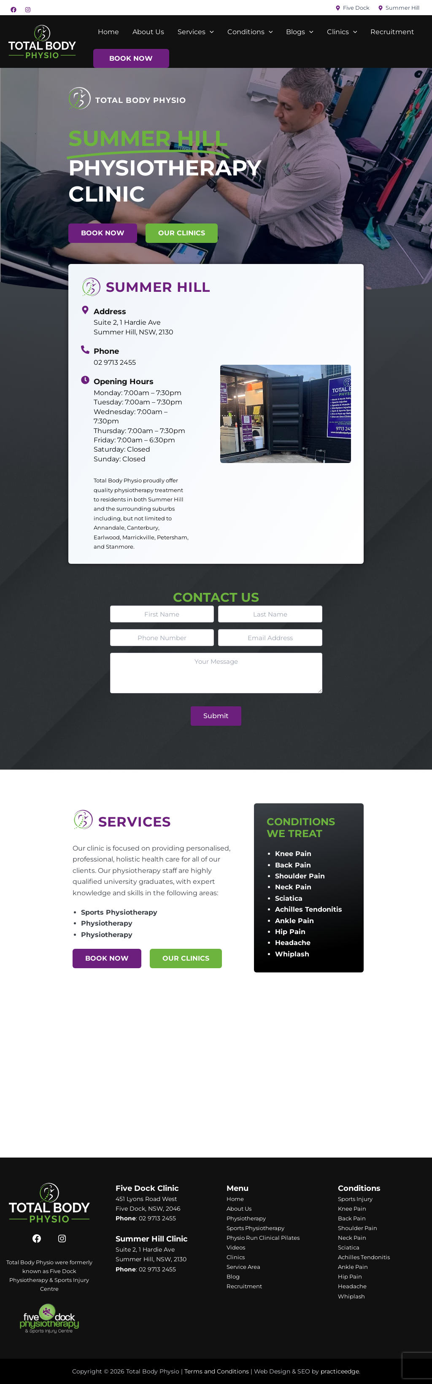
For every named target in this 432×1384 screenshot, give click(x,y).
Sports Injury (357, 1199)
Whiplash (292, 954)
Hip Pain (290, 932)
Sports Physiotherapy (119, 912)
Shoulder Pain (300, 876)
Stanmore (119, 546)
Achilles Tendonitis (308, 909)
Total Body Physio (118, 480)
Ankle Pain (294, 921)
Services (196, 32)
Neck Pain (293, 887)
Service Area (245, 1267)
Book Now (131, 58)
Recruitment (392, 32)
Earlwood (107, 537)
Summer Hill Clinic (152, 1239)
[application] (209, 32)
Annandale (109, 527)
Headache (292, 943)
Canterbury (142, 527)
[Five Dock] (352, 8)
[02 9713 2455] (85, 349)
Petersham (172, 537)
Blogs (299, 32)
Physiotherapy (106, 923)
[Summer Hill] (398, 8)
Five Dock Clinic (147, 1188)
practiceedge (340, 1371)
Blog (234, 1276)
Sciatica (288, 898)
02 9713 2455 (115, 362)
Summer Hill (166, 499)
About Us (148, 32)
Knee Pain (293, 854)
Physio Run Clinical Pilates (266, 1237)
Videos (236, 1247)
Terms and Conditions (216, 1371)
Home (108, 32)
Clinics (342, 32)
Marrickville (138, 537)
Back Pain (293, 865)
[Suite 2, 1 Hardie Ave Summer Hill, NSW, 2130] (85, 310)
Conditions (250, 32)
